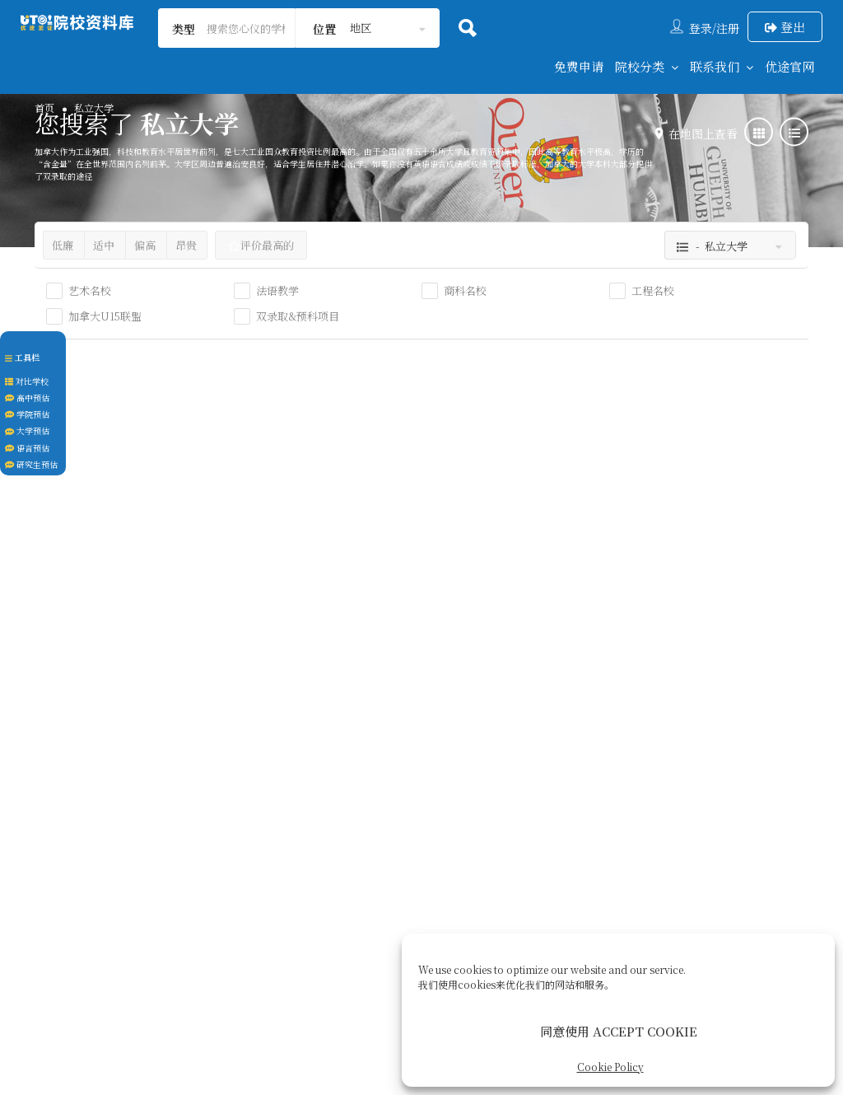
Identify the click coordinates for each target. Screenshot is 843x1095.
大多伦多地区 (91, 687)
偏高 (145, 245)
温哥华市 (347, 720)
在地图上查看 (699, 133)
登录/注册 (714, 28)
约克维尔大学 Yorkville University (131, 545)
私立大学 (155, 615)
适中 (103, 245)
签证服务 (415, 872)
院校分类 (639, 66)
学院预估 (27, 414)
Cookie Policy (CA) (594, 872)
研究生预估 (31, 464)
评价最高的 (261, 245)
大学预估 (27, 430)
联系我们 (714, 66)
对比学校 (27, 381)
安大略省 (148, 687)
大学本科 (92, 615)
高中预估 (27, 397)
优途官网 (789, 66)
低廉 (62, 245)
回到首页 (193, 872)
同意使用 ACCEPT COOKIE (618, 1031)
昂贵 (186, 245)
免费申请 (578, 66)
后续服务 (489, 872)
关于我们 (341, 872)
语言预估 (27, 448)
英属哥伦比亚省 (408, 720)
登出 (785, 26)
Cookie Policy (610, 1067)
